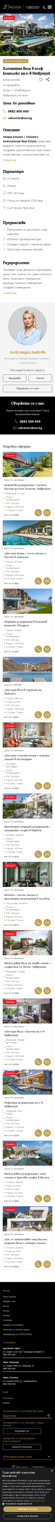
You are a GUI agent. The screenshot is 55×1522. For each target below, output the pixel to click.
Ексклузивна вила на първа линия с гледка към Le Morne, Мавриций (27, 964)
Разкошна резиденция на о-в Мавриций (23, 1104)
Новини (6, 1315)
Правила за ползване (13, 1325)
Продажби (15, 378)
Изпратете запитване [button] (22, 1447)
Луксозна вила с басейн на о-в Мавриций (24, 1033)
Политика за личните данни (16, 1329)
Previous (5, 34)
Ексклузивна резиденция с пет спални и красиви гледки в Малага (26, 1175)
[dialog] (27, 1495)
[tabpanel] (27, 34)
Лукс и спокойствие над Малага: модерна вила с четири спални (25, 1241)
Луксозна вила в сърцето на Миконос (23, 691)
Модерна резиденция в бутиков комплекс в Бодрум (25, 623)
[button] (27, 1503)
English (6, 1403)
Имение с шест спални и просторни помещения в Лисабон (27, 896)
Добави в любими (41, 80)
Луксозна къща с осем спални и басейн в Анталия (25, 555)
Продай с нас (9, 1301)
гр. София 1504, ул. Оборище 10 (18, 1366)
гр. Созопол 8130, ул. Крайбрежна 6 (20, 1381)
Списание (7, 1320)
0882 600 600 (18, 111)
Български (8, 1398)
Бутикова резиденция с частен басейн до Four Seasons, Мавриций (27, 486)
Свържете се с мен (27, 388)
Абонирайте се (22, 1431)
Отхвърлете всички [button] (27, 1516)
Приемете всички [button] (27, 1509)
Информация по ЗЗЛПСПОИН (17, 1334)
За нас (6, 1306)
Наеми (40, 378)
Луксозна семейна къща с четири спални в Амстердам (27, 757)
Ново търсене (9, 1297)
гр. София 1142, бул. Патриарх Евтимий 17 (23, 1352)
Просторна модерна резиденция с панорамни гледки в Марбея (27, 828)
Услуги (6, 1311)
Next (49, 34)
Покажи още (9, 160)
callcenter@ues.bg (20, 118)
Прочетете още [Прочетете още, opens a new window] (37, 1501)
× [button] (52, 1471)
